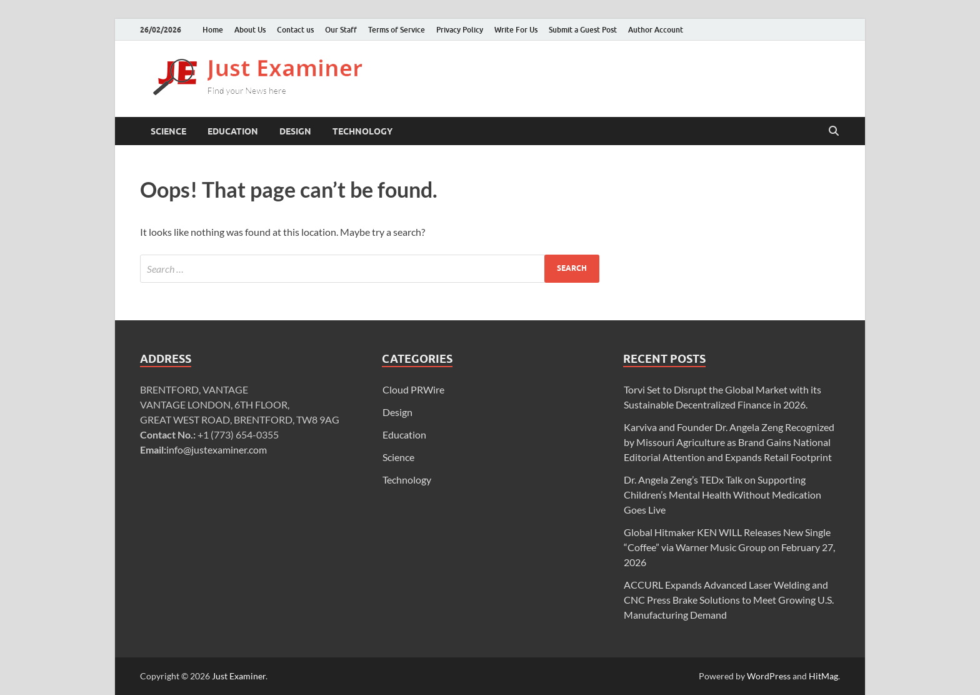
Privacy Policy (459, 29)
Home (212, 29)
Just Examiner (239, 676)
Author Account (655, 29)
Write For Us (516, 29)
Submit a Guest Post (583, 29)
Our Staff (341, 29)
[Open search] (833, 131)
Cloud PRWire (413, 389)
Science (168, 131)
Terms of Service (396, 29)
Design (295, 131)
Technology (362, 131)
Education (233, 131)
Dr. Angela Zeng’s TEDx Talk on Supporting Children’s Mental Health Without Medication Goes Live (722, 494)
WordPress (769, 676)
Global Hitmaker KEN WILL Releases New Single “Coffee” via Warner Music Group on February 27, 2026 (729, 547)
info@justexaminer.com (216, 449)
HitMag (823, 676)
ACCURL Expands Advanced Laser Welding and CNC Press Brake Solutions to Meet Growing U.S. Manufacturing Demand (729, 600)
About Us (250, 29)
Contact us (295, 29)
